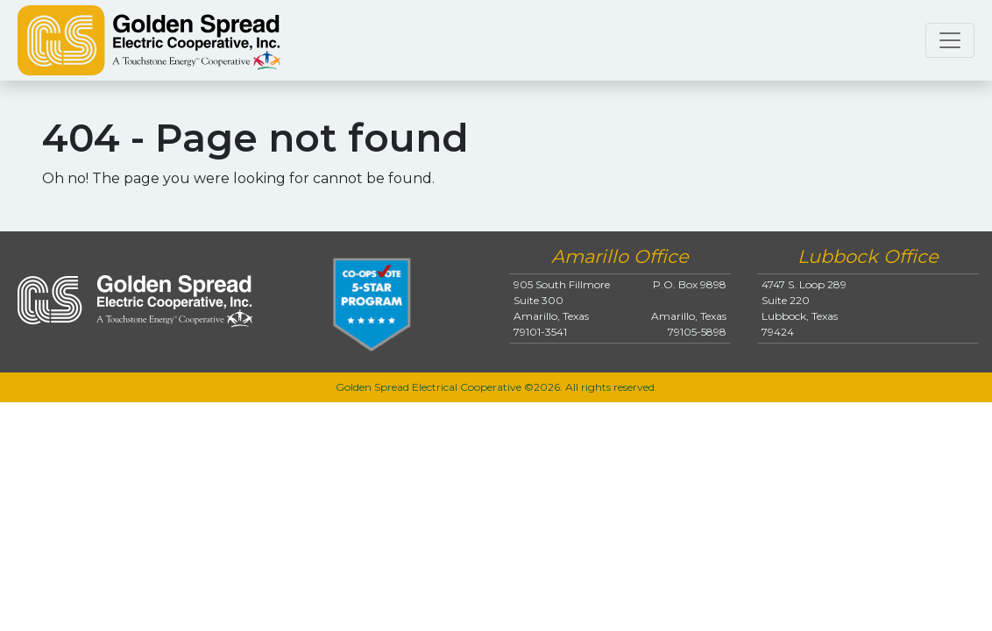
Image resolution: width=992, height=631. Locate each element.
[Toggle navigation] (949, 40)
